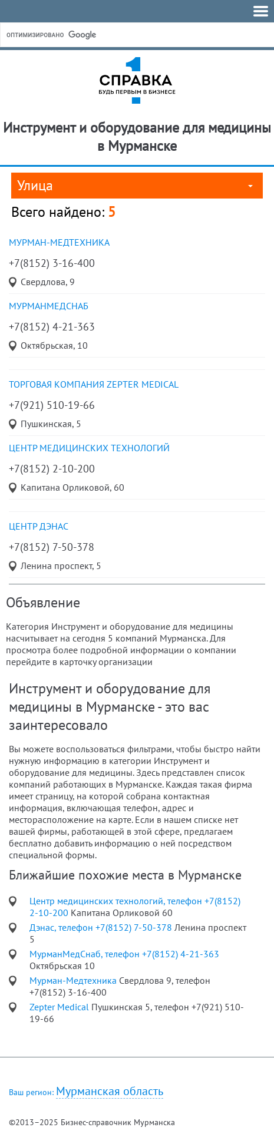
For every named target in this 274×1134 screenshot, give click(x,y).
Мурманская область (109, 1091)
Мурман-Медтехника (59, 242)
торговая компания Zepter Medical (94, 384)
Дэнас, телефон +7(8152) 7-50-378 (101, 927)
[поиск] (93, 35)
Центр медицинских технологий (89, 448)
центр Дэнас (38, 526)
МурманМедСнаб (48, 306)
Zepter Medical (60, 1007)
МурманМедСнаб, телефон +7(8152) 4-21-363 (124, 954)
